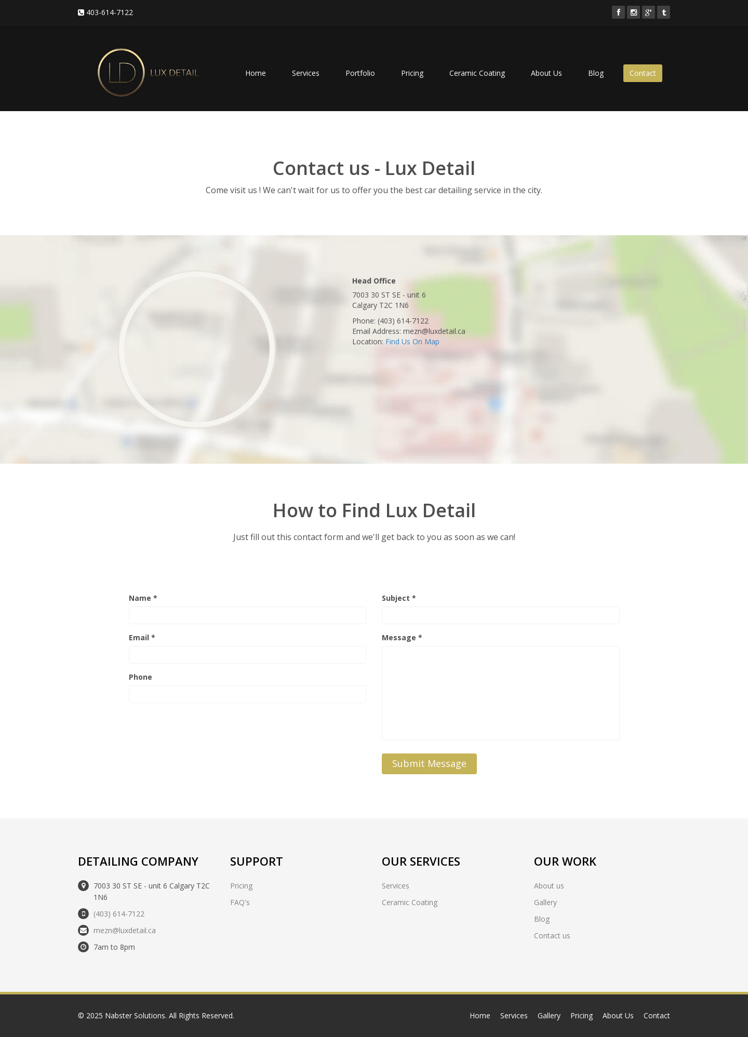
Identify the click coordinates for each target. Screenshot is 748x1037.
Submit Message (429, 763)
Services (305, 73)
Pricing (412, 73)
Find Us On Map (412, 341)
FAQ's (240, 902)
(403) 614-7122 (119, 914)
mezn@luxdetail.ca (125, 930)
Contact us (552, 935)
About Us (546, 73)
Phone (140, 677)
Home (255, 73)
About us (549, 886)
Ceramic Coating (477, 73)
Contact (643, 73)
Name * (143, 598)
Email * (142, 637)
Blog (596, 73)
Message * (402, 637)
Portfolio (360, 73)
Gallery (545, 902)
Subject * (399, 598)
